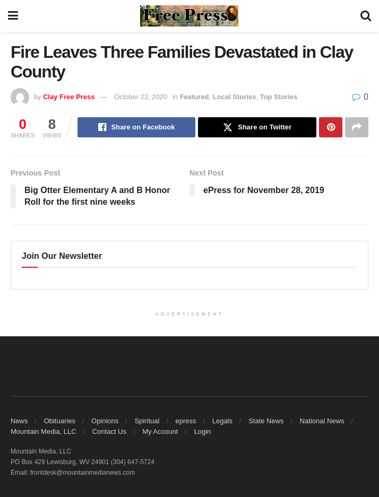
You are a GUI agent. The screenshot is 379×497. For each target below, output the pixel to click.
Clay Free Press (69, 97)
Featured (194, 97)
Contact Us (109, 431)
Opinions (104, 421)
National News (322, 421)
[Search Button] (365, 16)
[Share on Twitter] (257, 127)
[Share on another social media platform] (356, 127)
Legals (222, 421)
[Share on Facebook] (136, 127)
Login (202, 431)
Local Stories (234, 97)
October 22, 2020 (140, 97)
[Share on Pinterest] (330, 127)
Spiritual (146, 421)
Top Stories (279, 97)
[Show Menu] (13, 16)
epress (186, 421)
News (19, 421)
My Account (160, 431)
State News (265, 421)
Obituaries (59, 421)
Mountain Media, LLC (43, 431)
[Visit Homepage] (189, 16)
